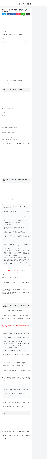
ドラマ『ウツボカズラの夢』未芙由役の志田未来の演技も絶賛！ (16, 82)
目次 (15, 76)
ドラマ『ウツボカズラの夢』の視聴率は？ (13, 79)
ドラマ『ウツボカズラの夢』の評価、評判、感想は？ (14, 80)
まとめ (7, 83)
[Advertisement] (16, 23)
